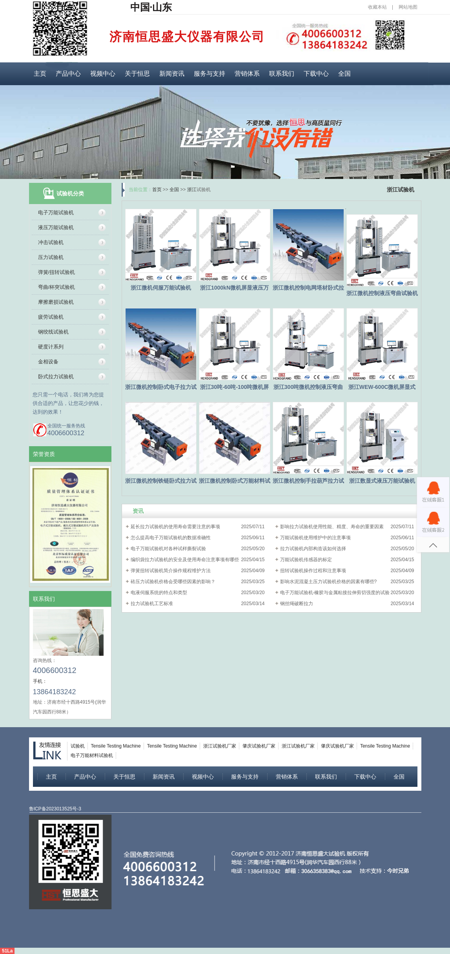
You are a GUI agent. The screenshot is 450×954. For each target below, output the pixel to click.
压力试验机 (51, 257)
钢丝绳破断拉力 (296, 603)
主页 (40, 73)
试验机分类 (70, 193)
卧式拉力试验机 (56, 376)
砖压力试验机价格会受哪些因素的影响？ (173, 581)
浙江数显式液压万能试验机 (382, 481)
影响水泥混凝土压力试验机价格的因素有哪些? (328, 581)
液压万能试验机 (56, 227)
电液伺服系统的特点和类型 (159, 592)
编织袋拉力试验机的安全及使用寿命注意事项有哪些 (185, 559)
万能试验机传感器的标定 (306, 559)
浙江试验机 (400, 189)
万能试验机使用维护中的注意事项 (315, 537)
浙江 (192, 189)
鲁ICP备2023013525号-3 (55, 809)
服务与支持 (209, 73)
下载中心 (316, 73)
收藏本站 (377, 7)
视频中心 (102, 73)
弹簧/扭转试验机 (56, 272)
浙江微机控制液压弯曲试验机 (382, 293)
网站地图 (408, 7)
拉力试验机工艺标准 (152, 603)
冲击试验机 (51, 242)
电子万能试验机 (56, 212)
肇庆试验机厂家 (258, 746)
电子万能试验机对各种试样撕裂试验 (168, 548)
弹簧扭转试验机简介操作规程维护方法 (171, 570)
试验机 (78, 746)
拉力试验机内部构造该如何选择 (313, 548)
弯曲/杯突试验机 (56, 287)
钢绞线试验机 (53, 332)
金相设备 (48, 362)
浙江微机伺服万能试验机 (161, 288)
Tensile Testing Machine (116, 746)
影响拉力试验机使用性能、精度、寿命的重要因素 (332, 526)
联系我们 (281, 73)
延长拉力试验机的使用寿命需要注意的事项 (175, 526)
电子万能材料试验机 (92, 755)
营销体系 (247, 73)
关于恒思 (137, 73)
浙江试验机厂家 (219, 746)
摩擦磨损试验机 (56, 302)
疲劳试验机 (51, 317)
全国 (344, 73)
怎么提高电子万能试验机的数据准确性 (171, 537)
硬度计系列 (51, 347)
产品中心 (68, 73)
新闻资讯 (171, 73)
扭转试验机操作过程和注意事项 (313, 570)
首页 (157, 189)
